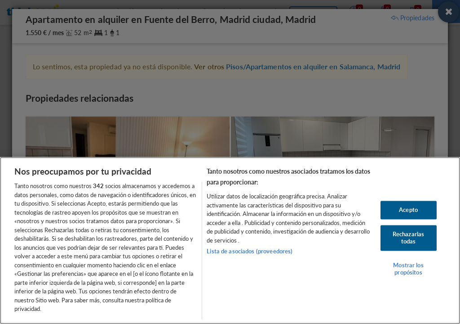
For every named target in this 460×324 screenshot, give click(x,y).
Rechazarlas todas (408, 238)
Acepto (408, 209)
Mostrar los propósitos (408, 269)
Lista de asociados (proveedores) (249, 251)
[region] (230, 240)
